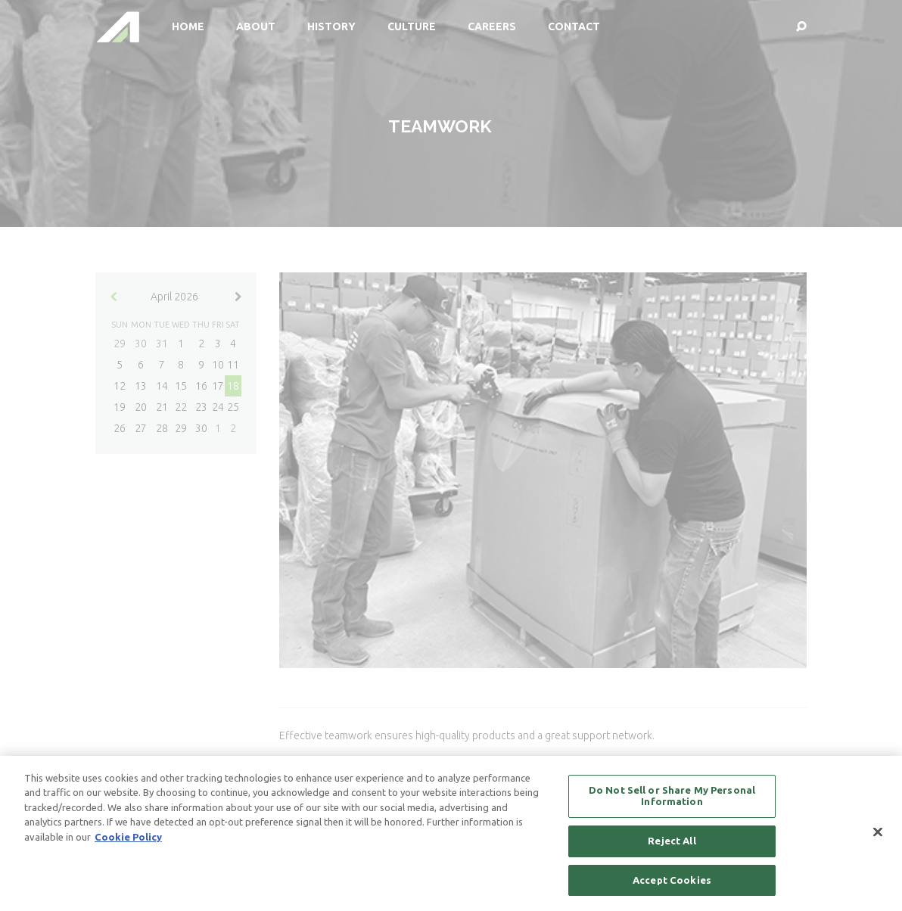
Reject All (671, 845)
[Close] (877, 836)
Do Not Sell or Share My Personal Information (672, 800)
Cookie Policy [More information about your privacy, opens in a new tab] (128, 841)
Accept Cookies (672, 884)
